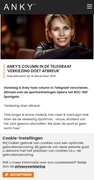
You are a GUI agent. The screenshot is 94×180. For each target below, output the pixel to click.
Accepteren (18, 174)
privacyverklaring (30, 166)
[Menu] (87, 6)
